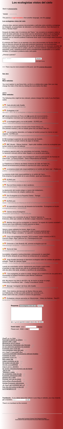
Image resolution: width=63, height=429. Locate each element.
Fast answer (21, 60)
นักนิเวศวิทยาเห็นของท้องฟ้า (11, 385)
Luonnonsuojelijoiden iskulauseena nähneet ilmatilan (20, 357)
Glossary (32, 421)
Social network (19, 423)
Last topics (27, 421)
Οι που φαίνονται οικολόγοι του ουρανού (16, 350)
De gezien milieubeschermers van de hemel (17, 372)
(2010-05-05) (13, 14)
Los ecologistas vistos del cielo (12, 354)
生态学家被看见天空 (9, 392)
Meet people (41, 423)
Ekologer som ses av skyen (11, 382)
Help (36, 421)
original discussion (45, 68)
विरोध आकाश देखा (7, 363)
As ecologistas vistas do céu (12, 377)
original (47, 18)
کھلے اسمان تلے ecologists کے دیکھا (13, 388)
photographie (12, 9)
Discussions (29, 423)
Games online (21, 421)
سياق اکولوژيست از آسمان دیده (12, 355)
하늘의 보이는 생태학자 (10, 370)
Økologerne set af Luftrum (11, 347)
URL (31, 325)
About (45, 421)
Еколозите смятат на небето (12, 343)
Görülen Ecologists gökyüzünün (13, 387)
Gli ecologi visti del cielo (10, 366)
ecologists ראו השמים (9, 361)
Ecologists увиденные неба (11, 379)
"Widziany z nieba (8, 375)
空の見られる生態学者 (10, 368)
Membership (40, 421)
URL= (36, 325)
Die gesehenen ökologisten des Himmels (16, 348)
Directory (47, 423)
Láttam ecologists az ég (10, 365)
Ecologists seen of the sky (11, 352)
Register (40, 330)
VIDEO (41, 325)
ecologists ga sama (9, 359)
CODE (27, 325)
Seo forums (35, 423)
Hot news (25, 423)
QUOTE (22, 325)
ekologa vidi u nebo (9, 381)
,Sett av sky (6, 374)
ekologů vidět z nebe (9, 345)
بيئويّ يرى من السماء (9, 341)
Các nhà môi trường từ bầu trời (13, 390)
